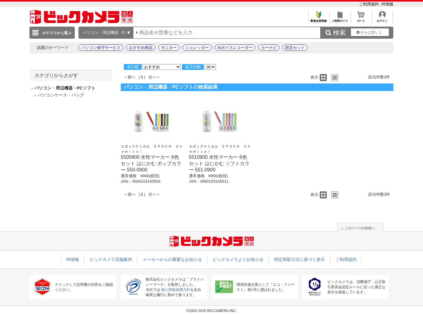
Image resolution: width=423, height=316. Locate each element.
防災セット (295, 47)
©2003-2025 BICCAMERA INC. (211, 311)
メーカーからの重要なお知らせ (172, 259)
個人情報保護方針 (175, 290)
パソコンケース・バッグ (61, 95)
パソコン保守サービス (101, 47)
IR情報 (387, 4)
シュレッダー (197, 47)
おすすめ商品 (141, 47)
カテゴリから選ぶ (56, 33)
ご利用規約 (369, 4)
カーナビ (269, 47)
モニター (169, 47)
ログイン (382, 19)
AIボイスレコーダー (235, 47)
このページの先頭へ (360, 228)
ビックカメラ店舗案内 (111, 259)
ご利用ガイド (340, 19)
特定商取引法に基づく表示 (299, 259)
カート (361, 19)
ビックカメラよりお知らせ (238, 259)
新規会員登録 (319, 19)
